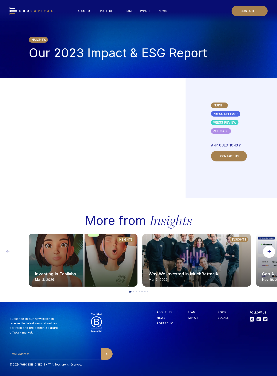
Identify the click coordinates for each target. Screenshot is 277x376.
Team (128, 11)
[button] (269, 252)
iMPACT (192, 318)
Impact (145, 11)
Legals (223, 318)
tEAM (191, 312)
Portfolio (108, 11)
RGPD (222, 312)
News (163, 11)
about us (164, 312)
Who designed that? (36, 364)
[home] (31, 11)
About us (85, 11)
